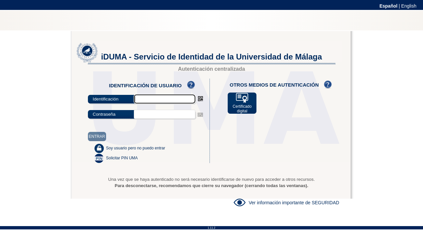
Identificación (106, 99)
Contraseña (104, 114)
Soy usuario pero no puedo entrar (135, 148)
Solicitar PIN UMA (122, 158)
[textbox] (164, 114)
